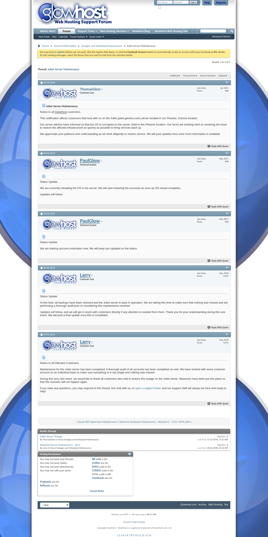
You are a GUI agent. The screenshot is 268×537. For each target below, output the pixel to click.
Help (207, 2)
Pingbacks (45, 481)
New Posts (44, 36)
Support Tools (85, 31)
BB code (96, 459)
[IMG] (95, 466)
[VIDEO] (96, 470)
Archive (202, 504)
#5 (227, 334)
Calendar (63, 36)
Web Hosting (215, 504)
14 (149, 535)
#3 (227, 213)
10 (136, 535)
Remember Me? (167, 7)
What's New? (48, 31)
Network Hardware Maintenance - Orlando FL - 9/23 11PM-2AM (155, 421)
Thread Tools (189, 75)
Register (221, 2)
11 (139, 535)
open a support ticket (148, 388)
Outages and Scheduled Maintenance (101, 45)
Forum (67, 31)
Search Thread (207, 75)
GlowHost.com (188, 504)
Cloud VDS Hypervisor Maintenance (97, 421)
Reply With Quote (218, 146)
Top (226, 504)
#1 (227, 82)
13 (146, 535)
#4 (227, 267)
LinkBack (174, 75)
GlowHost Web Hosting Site (171, 31)
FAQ (54, 36)
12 (143, 535)
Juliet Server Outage (51, 436)
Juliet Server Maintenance (63, 69)
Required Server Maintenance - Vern (60, 444)
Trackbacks (98, 478)
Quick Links (96, 36)
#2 (227, 152)
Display (222, 75)
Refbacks (45, 485)
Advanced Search (221, 36)
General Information (65, 45)
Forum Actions (77, 36)
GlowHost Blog (141, 31)
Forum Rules (97, 491)
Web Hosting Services (113, 31)
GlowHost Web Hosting (134, 522)
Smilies (96, 462)
